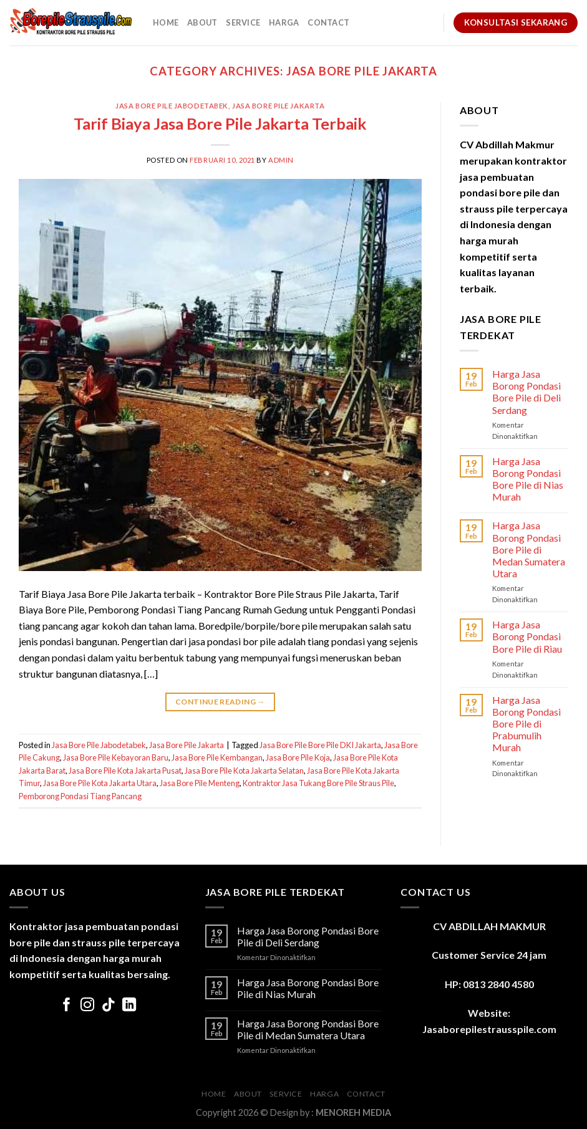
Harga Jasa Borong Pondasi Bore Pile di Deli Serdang (526, 392)
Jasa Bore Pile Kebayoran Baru (115, 757)
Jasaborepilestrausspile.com (489, 1029)
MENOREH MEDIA (353, 1112)
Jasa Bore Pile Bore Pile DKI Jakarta (320, 745)
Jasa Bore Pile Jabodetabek (171, 106)
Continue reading (220, 702)
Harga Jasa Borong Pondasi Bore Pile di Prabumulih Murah (526, 724)
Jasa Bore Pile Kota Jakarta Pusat (125, 771)
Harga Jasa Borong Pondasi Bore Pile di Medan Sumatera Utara (528, 549)
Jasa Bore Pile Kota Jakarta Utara (100, 783)
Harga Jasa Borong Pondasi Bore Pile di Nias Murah (527, 479)
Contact (328, 22)
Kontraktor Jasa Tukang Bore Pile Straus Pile (318, 783)
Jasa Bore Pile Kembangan (217, 757)
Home (165, 22)
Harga (284, 22)
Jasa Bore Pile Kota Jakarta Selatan (244, 771)
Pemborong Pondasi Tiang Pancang (80, 796)
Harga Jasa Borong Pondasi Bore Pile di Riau (527, 636)
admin (281, 160)
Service (243, 22)
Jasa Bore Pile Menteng (200, 783)
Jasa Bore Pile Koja (298, 757)
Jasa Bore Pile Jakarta (278, 106)
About (202, 22)
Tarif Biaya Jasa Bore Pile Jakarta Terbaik (220, 123)
